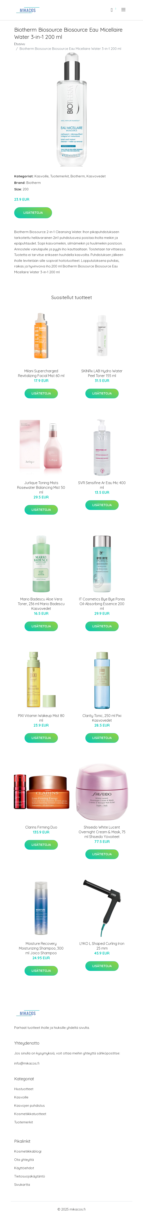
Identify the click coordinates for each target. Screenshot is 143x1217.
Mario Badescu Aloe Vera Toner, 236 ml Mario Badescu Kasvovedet (41, 604)
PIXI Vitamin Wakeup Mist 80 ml (41, 718)
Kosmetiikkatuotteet (30, 1114)
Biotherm (77, 176)
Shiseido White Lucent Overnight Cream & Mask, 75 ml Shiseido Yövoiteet (102, 832)
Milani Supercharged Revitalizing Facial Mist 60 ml (41, 373)
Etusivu (19, 44)
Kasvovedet (96, 176)
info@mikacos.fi (26, 1063)
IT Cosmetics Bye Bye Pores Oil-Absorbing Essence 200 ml (102, 604)
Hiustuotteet (23, 1089)
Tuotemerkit (59, 176)
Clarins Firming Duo (41, 827)
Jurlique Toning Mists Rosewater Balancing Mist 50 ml (41, 487)
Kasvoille (41, 176)
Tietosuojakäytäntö (29, 1176)
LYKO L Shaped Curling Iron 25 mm (101, 945)
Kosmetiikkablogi (27, 1151)
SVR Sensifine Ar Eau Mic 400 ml (102, 485)
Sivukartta (22, 1184)
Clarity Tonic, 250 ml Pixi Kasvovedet (101, 718)
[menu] (123, 9)
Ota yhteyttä (24, 1159)
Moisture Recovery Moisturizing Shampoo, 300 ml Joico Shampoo (41, 948)
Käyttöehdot (24, 1168)
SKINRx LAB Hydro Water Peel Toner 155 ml (102, 373)
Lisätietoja (33, 213)
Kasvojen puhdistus (29, 1105)
